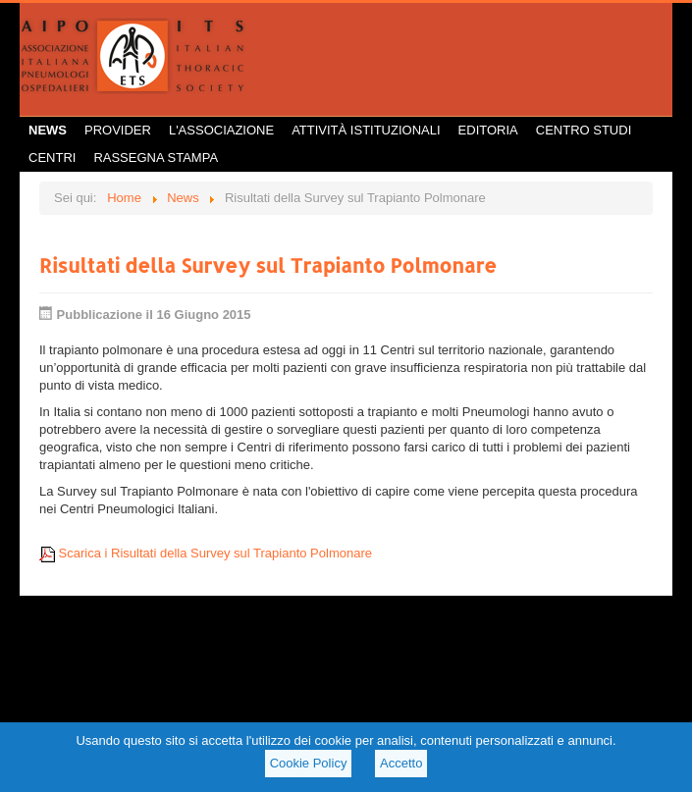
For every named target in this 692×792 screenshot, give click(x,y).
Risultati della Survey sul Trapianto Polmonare (268, 265)
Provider (117, 130)
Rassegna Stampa (155, 157)
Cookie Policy (308, 763)
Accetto (401, 763)
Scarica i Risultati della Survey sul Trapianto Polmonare (205, 553)
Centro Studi (584, 130)
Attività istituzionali (366, 130)
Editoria (488, 130)
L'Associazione (221, 130)
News (47, 130)
